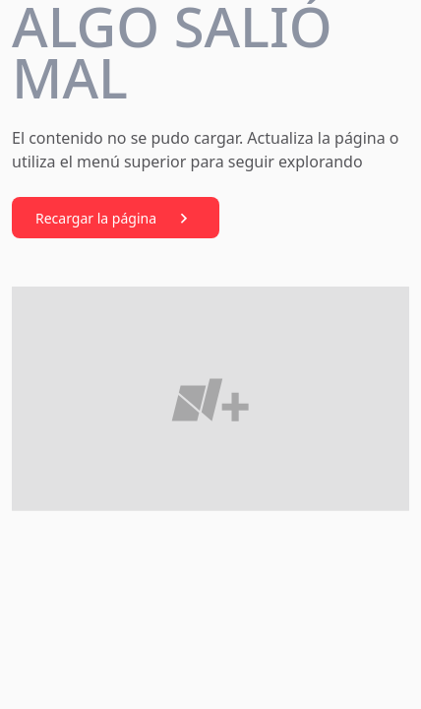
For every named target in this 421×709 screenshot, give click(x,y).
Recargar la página (115, 218)
